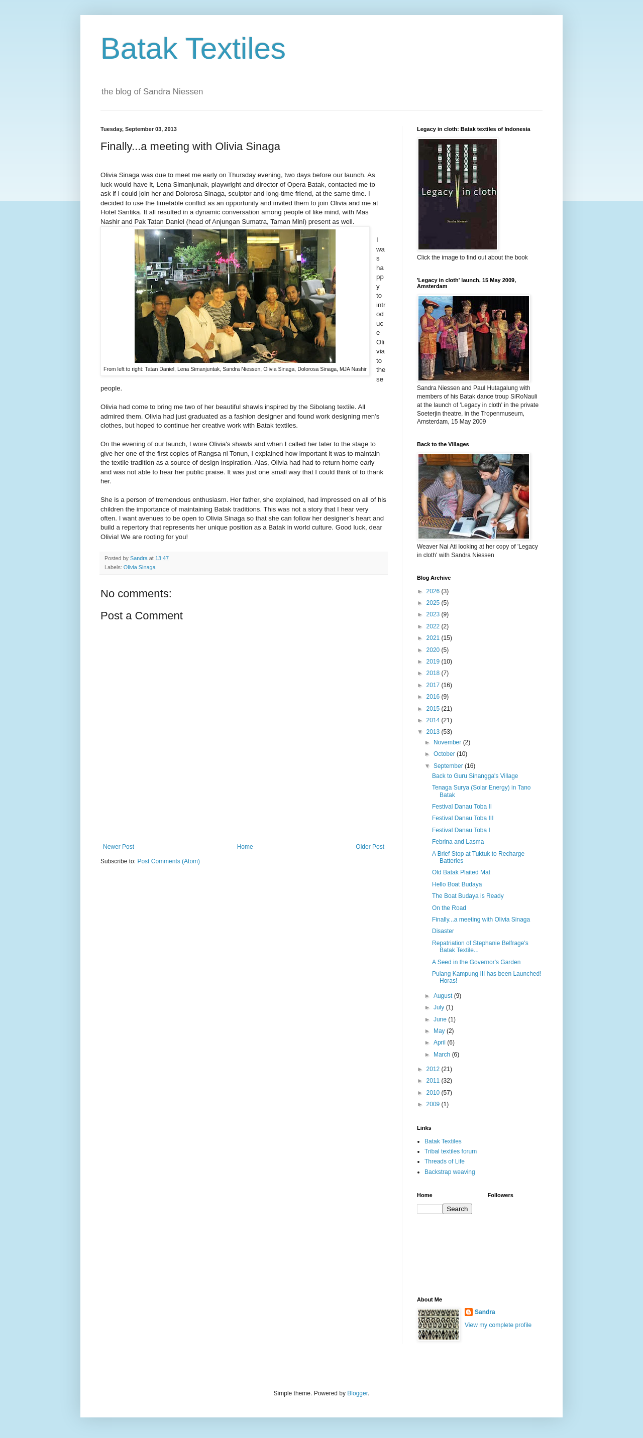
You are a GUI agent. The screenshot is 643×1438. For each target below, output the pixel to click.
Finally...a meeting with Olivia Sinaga (481, 919)
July (440, 1007)
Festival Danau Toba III (463, 818)
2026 (434, 591)
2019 (434, 661)
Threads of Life (444, 1161)
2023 (434, 614)
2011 (434, 1080)
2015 (434, 708)
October (445, 753)
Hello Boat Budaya (457, 884)
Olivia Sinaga (140, 567)
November (448, 742)
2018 (434, 673)
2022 (434, 626)
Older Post (370, 846)
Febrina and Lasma (458, 841)
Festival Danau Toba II (462, 806)
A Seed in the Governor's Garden (476, 962)
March (443, 1054)
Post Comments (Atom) (168, 861)
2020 (434, 649)
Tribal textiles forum (450, 1151)
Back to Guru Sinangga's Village (475, 775)
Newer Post (118, 846)
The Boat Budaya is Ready (468, 895)
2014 (434, 720)
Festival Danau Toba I (461, 830)
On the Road (449, 907)
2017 (434, 685)
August (444, 995)
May (440, 1030)
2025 (434, 602)
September (449, 765)
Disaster (443, 931)
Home (245, 846)
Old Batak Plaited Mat (461, 872)
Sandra (485, 1312)
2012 (434, 1069)
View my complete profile (498, 1325)
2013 (434, 731)
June (441, 1019)
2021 (434, 637)
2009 (434, 1104)
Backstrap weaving (449, 1171)
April (440, 1042)
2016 (434, 696)
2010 (434, 1092)
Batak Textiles (193, 48)
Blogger (357, 1393)
